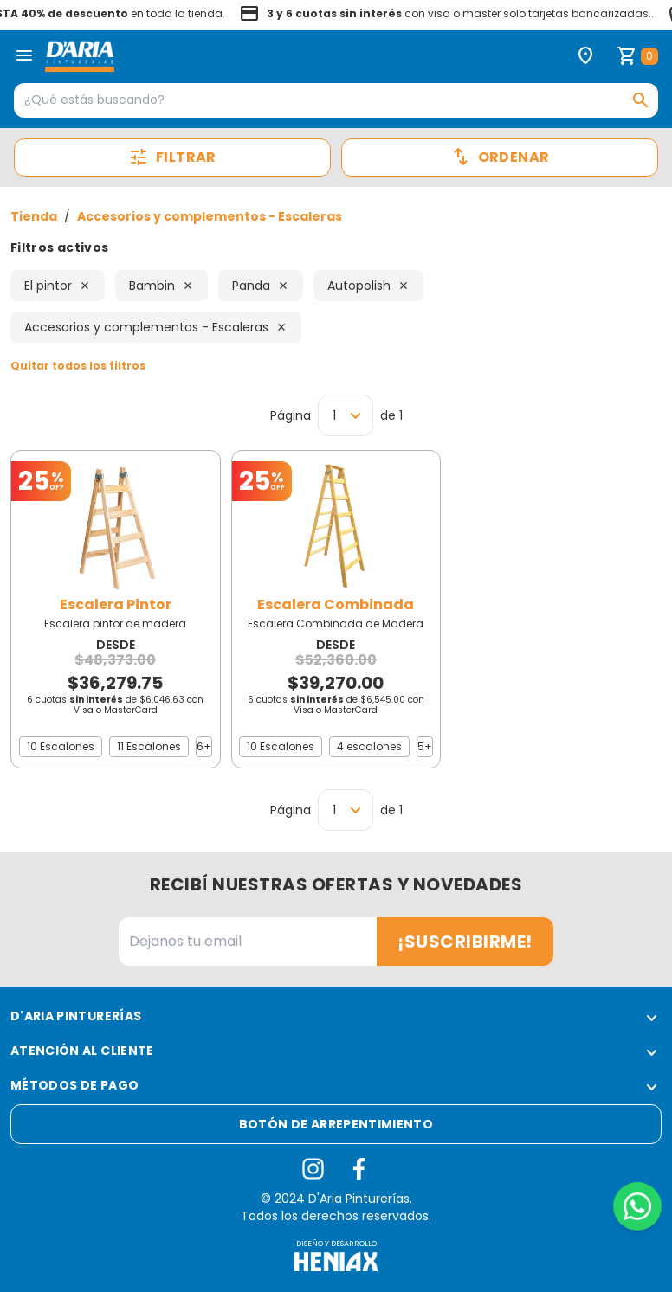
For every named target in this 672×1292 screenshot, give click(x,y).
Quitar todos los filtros (77, 365)
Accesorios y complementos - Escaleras (209, 216)
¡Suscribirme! (465, 941)
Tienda (33, 216)
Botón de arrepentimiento (336, 1124)
